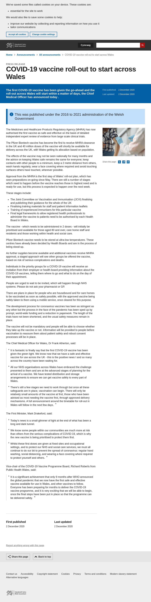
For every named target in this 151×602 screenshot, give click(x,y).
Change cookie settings (43, 34)
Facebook (123, 162)
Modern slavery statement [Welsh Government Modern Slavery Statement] (123, 574)
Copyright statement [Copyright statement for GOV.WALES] (47, 574)
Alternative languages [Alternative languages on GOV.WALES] (17, 577)
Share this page (20, 556)
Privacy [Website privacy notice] (77, 574)
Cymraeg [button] (86, 45)
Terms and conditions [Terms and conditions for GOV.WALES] (95, 574)
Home (9, 55)
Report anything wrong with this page (25, 545)
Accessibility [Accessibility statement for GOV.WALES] (27, 574)
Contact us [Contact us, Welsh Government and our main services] (11, 574)
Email (128, 162)
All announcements (50, 55)
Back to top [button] (44, 556)
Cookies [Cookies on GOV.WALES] (65, 574)
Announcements (26, 55)
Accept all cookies (17, 34)
